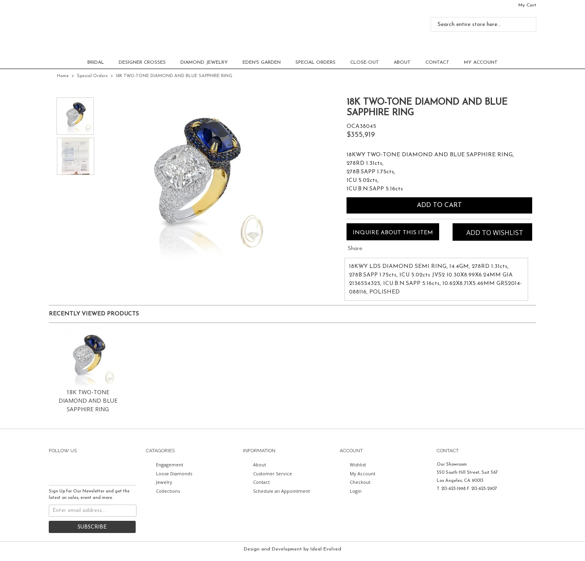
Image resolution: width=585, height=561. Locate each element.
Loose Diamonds (174, 473)
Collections (168, 491)
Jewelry (164, 482)
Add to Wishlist (494, 232)
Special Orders (315, 62)
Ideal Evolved (325, 549)
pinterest (84, 468)
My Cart (527, 5)
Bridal (95, 62)
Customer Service (272, 473)
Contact (437, 62)
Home (63, 76)
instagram (99, 468)
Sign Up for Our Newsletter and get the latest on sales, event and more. (89, 495)
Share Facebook (383, 249)
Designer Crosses (142, 62)
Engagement (169, 465)
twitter (69, 468)
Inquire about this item (393, 233)
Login (356, 491)
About (402, 62)
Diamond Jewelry (204, 62)
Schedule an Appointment (281, 491)
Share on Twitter (370, 249)
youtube (113, 468)
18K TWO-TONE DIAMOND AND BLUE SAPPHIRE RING (87, 400)
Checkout (360, 482)
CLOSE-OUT (364, 62)
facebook (55, 468)
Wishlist (358, 465)
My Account (481, 62)
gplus (128, 468)
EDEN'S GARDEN (262, 62)
